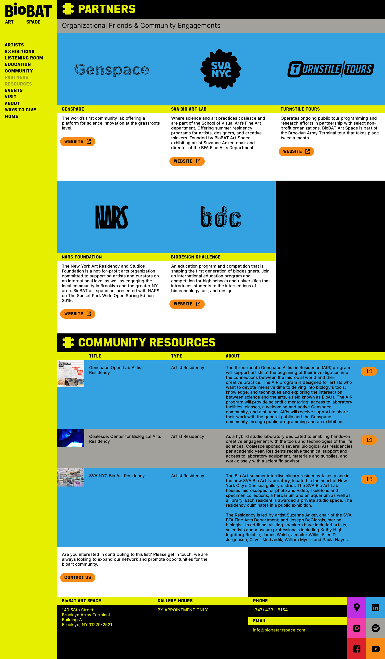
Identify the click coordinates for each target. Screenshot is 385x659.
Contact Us (77, 577)
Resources (18, 84)
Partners (16, 77)
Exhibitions (20, 51)
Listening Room (24, 58)
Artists (14, 45)
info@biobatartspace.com (279, 630)
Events (14, 90)
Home (11, 116)
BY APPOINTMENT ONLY (183, 609)
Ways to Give (20, 110)
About (12, 103)
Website (77, 142)
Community (19, 71)
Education (18, 64)
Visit (11, 97)
